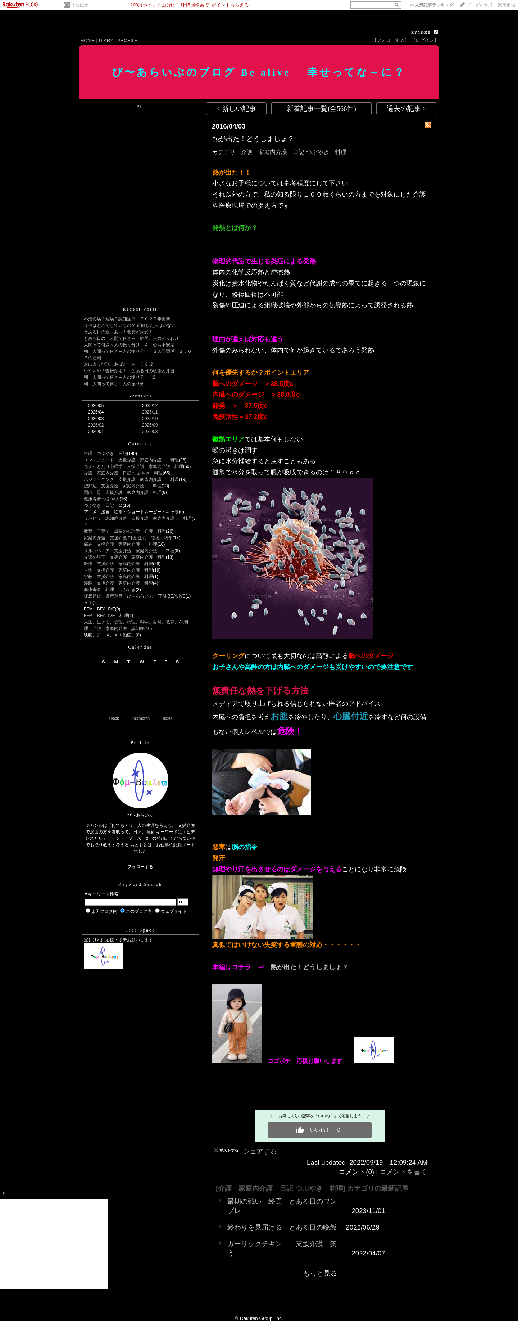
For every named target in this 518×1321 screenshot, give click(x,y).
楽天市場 (506, 5)
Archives (140, 395)
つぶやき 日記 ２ (103, 505)
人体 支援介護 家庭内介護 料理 (118, 570)
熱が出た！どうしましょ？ (253, 139)
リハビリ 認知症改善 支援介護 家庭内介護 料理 (138, 518)
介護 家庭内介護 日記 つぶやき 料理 (123, 472)
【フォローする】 (390, 40)
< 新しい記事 (236, 108)
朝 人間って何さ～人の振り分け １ (120, 383)
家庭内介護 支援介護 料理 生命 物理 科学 (128, 537)
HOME (88, 40)
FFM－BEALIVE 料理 (106, 615)
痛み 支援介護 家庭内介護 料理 (120, 544)
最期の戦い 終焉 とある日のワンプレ (282, 1206)
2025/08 (150, 431)
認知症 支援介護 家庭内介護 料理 (123, 485)
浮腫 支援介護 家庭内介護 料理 (118, 583)
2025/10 (150, 418)
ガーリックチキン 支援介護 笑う (282, 1248)
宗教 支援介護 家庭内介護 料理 (118, 576)
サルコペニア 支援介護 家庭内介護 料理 (129, 550)
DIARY (106, 40)
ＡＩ (88, 602)
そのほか (79, 5)
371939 (421, 32)
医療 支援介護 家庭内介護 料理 (118, 563)
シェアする (260, 1151)
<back (113, 718)
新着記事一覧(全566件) (321, 108)
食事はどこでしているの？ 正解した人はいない (130, 325)
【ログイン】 (425, 40)
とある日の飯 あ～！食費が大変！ (118, 331)
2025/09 (150, 425)
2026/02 (96, 425)
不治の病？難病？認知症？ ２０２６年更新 (127, 318)
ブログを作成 (479, 5)
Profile (140, 742)
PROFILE (127, 40)
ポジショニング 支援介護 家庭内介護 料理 (131, 479)
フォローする (140, 866)
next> (168, 718)
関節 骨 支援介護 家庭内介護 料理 (123, 492)
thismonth (141, 718)
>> (432, 5)
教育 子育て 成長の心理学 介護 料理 (125, 531)
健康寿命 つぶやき (101, 498)
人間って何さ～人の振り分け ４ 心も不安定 (129, 344)
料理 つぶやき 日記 (105, 453)
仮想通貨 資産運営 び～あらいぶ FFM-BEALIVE (135, 596)
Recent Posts (140, 309)
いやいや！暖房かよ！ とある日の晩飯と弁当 (129, 370)
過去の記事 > (406, 108)
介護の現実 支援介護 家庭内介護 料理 (125, 557)
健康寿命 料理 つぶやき (110, 589)
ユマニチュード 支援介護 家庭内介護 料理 (131, 460)
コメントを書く (403, 1172)
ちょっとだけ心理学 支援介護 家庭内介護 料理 (133, 466)
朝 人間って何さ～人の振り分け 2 (119, 377)
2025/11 (150, 412)
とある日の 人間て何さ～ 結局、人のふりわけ (131, 338)
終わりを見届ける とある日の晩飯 (282, 1227)
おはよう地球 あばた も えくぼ (118, 364)
